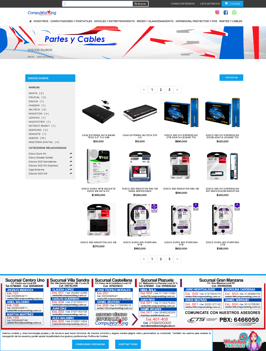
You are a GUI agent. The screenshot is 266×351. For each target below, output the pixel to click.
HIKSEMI (37, 105)
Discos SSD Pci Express (50, 165)
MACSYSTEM (39, 121)
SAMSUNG (38, 129)
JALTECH (37, 109)
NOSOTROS (41, 21)
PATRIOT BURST (42, 125)
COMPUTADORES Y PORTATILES (71, 21)
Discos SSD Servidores (50, 162)
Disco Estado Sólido (50, 157)
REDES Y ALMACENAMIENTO (155, 21)
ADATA (36, 93)
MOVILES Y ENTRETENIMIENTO (114, 21)
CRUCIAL (37, 97)
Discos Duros (45, 57)
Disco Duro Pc (50, 154)
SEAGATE (37, 134)
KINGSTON (39, 113)
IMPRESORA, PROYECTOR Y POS (196, 21)
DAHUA (36, 101)
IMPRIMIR (231, 77)
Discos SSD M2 (50, 173)
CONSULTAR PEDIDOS (183, 3)
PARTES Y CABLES (230, 21)
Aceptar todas (128, 344)
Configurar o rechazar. (90, 344)
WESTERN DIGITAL (44, 142)
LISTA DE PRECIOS (210, 3)
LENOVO (37, 117)
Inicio (31, 57)
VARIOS (37, 138)
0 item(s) (232, 3)
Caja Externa (50, 170)
